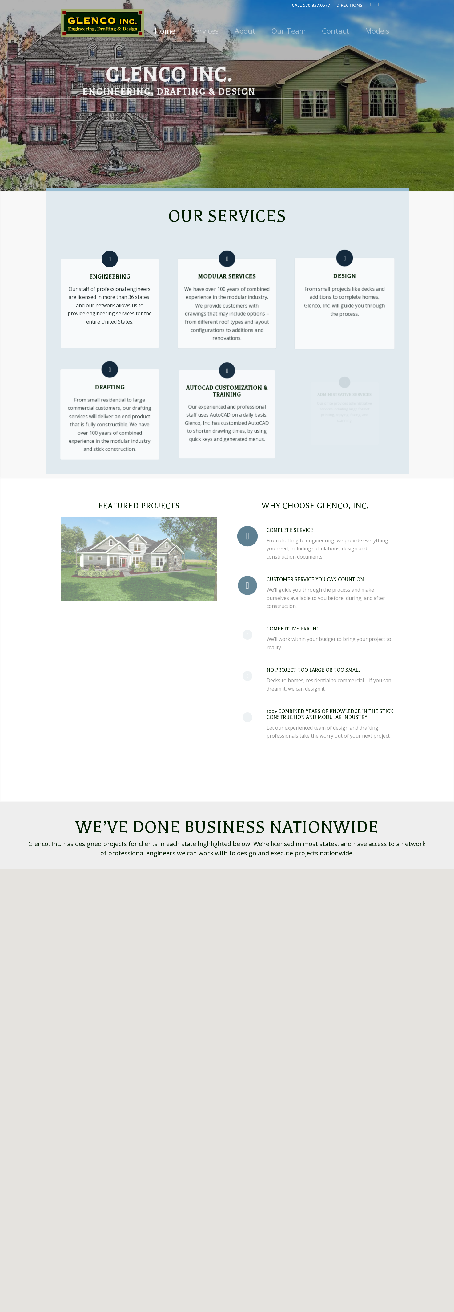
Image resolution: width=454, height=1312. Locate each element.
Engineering (110, 276)
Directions (349, 5)
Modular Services (227, 277)
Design (344, 281)
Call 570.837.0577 (311, 5)
